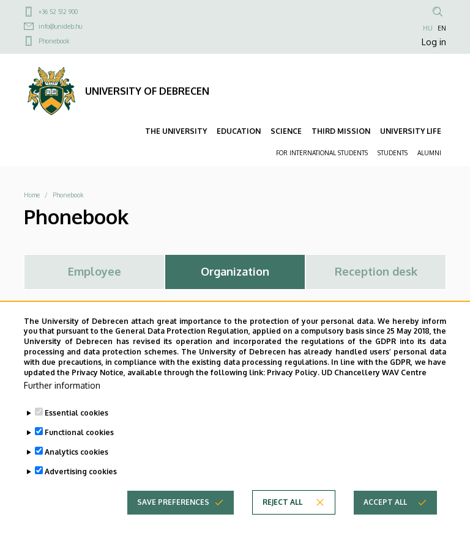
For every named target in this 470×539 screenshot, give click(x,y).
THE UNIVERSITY (176, 131)
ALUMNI (429, 152)
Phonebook (54, 41)
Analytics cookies (76, 469)
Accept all (385, 519)
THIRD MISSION (340, 131)
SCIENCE (286, 131)
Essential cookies (76, 430)
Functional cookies (79, 450)
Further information (62, 403)
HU (428, 28)
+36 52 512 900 (58, 11)
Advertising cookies (81, 489)
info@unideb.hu (60, 26)
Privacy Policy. (293, 389)
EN (442, 28)
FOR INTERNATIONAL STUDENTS (322, 152)
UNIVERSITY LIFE (410, 131)
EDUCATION (239, 131)
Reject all (282, 519)
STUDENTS (393, 152)
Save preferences (173, 519)
